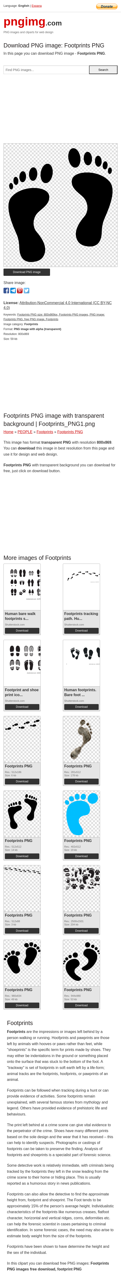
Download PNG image (27, 272)
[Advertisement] (60, 110)
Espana (37, 5)
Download (22, 630)
